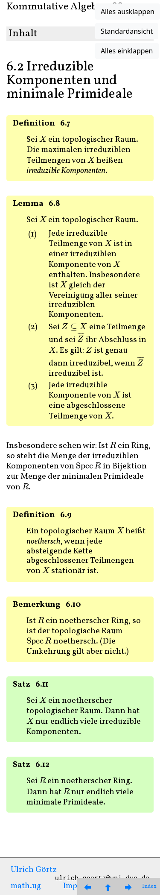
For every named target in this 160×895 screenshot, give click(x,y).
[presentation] (43, 139)
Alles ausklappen (127, 11)
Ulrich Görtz (34, 869)
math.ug (26, 886)
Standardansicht (127, 31)
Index (149, 886)
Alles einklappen (127, 51)
